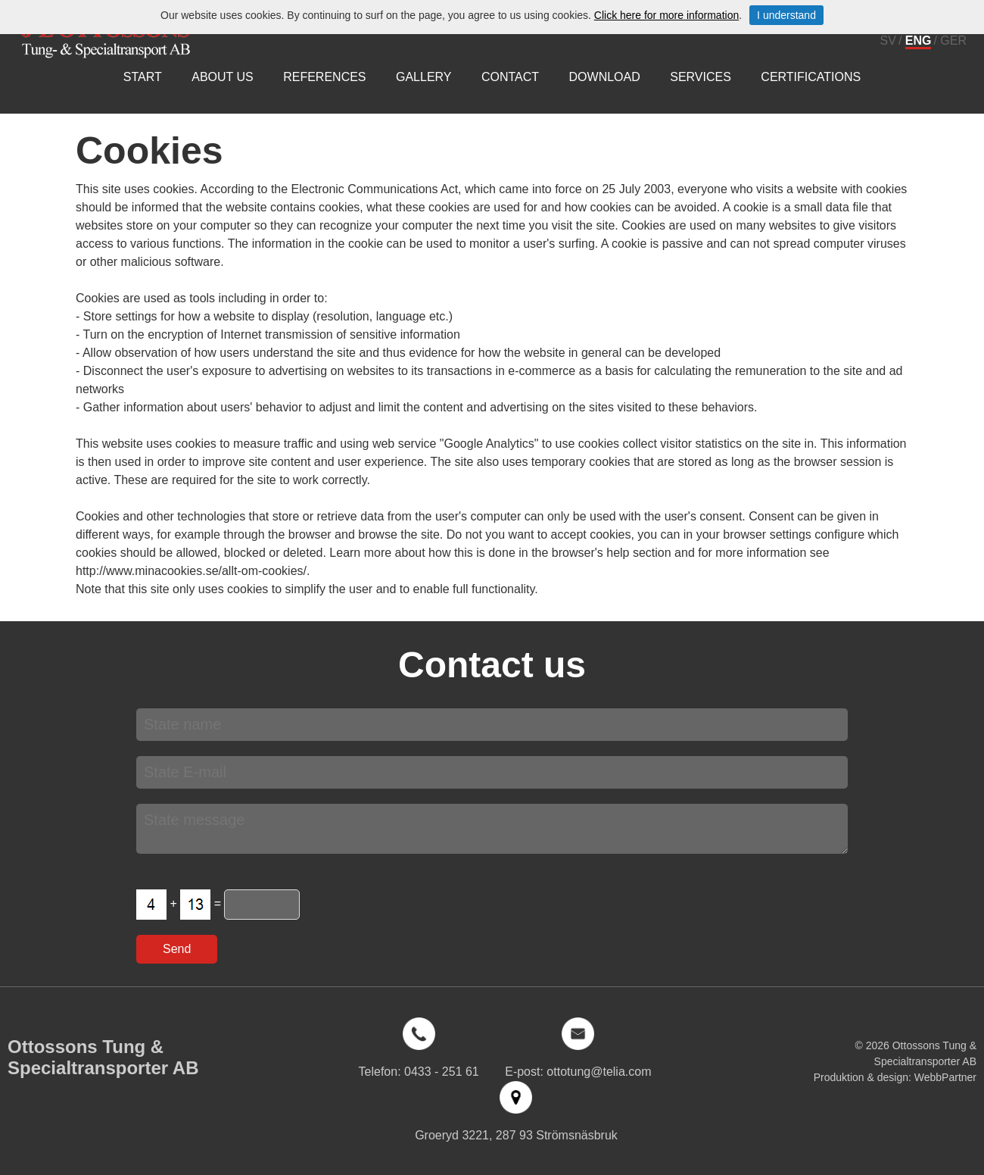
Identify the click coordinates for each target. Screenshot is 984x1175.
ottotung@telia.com (598, 1071)
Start (142, 76)
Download (604, 76)
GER (953, 40)
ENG (918, 40)
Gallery (424, 76)
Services (700, 76)
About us (223, 76)
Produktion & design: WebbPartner (895, 1077)
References (324, 76)
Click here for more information (666, 15)
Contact (510, 76)
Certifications (811, 76)
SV (888, 40)
